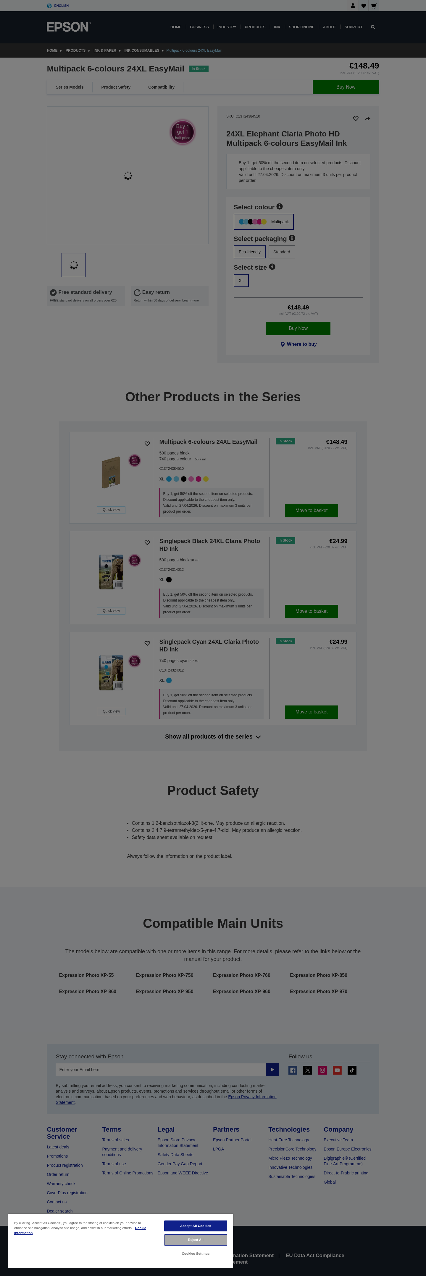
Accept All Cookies (195, 1226)
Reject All (196, 1239)
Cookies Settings (195, 1253)
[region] (120, 1241)
